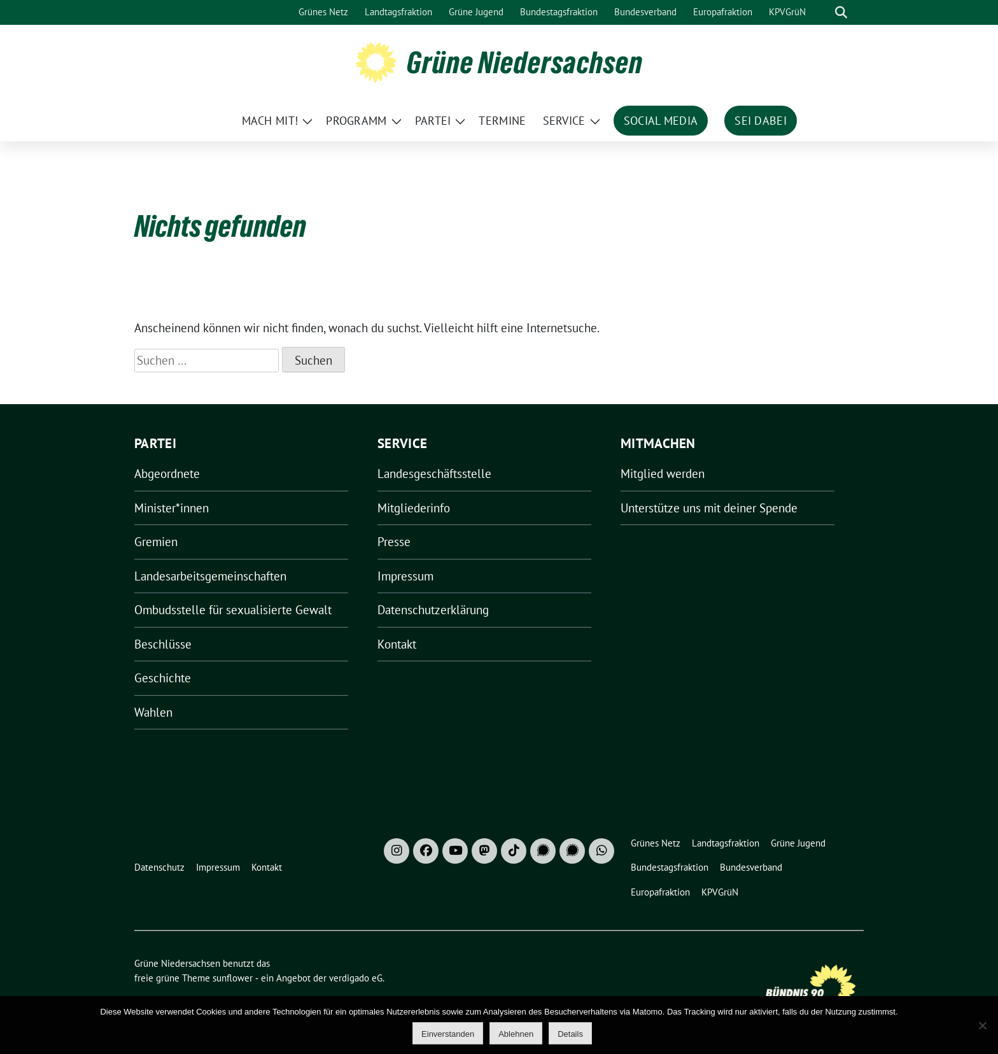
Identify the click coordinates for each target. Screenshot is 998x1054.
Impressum (405, 576)
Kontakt (396, 644)
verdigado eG (356, 978)
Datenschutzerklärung (433, 609)
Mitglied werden (663, 473)
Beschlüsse (163, 644)
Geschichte (162, 677)
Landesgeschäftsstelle (434, 473)
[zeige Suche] (841, 12)
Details (570, 1034)
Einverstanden (447, 1034)
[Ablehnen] (982, 1025)
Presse (394, 541)
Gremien (156, 541)
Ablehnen (515, 1034)
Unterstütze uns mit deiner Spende (709, 508)
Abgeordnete (167, 473)
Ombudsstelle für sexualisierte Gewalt (233, 609)
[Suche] (823, 12)
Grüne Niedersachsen (525, 62)
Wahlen (153, 712)
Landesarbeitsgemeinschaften (210, 576)
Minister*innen (171, 508)
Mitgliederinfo (413, 508)
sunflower (233, 978)
